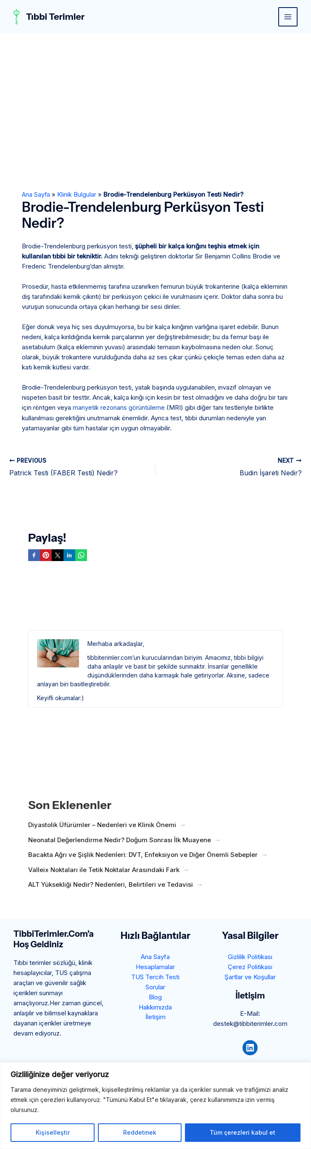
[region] (155, 1105)
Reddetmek (139, 1132)
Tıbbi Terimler (56, 16)
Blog (155, 997)
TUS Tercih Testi (155, 977)
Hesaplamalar (155, 967)
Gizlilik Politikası (250, 957)
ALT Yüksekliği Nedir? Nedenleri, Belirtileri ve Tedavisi (110, 884)
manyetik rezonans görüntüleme (119, 407)
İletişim (155, 1017)
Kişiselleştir (53, 1132)
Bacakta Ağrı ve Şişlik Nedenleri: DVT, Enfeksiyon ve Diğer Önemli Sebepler (143, 854)
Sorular (155, 987)
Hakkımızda (155, 1007)
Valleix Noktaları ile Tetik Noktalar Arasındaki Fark (103, 869)
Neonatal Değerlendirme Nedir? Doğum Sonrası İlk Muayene (119, 839)
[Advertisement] (155, 96)
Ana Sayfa (36, 194)
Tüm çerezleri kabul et (242, 1132)
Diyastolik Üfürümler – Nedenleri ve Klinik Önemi (102, 824)
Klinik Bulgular (77, 194)
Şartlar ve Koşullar (250, 977)
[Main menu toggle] (288, 17)
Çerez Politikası (250, 967)
